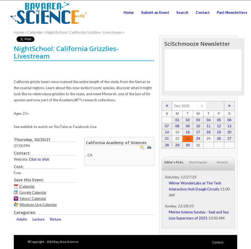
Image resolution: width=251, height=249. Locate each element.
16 (187, 132)
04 (208, 120)
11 (208, 126)
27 (229, 138)
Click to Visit (39, 159)
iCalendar (27, 186)
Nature (55, 219)
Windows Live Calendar (38, 204)
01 (177, 120)
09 (187, 126)
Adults (22, 219)
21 (167, 138)
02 (187, 120)
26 (219, 138)
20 (229, 132)
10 (198, 126)
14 (167, 132)
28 (167, 145)
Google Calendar (33, 192)
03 (198, 120)
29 (177, 145)
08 (177, 126)
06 (229, 120)
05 (219, 120)
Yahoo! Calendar (32, 198)
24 (198, 138)
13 (229, 126)
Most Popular (198, 162)
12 (219, 126)
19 (219, 132)
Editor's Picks (173, 162)
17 (198, 132)
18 (208, 132)
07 (167, 126)
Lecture (38, 219)
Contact (217, 242)
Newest (222, 162)
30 (187, 145)
